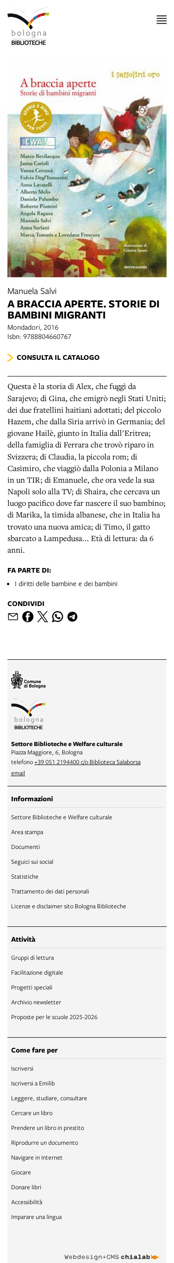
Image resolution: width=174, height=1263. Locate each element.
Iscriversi (22, 1068)
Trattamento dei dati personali (50, 891)
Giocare (21, 1172)
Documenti (25, 846)
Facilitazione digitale (37, 972)
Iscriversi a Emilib (33, 1083)
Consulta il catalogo (58, 357)
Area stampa (27, 832)
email (18, 773)
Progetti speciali (31, 987)
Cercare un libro (31, 1113)
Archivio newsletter (36, 1002)
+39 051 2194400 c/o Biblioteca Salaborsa (87, 762)
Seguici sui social (32, 861)
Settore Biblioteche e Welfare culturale (61, 817)
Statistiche (25, 876)
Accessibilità (26, 1202)
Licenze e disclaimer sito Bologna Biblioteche (68, 906)
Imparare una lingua (36, 1216)
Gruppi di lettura (32, 957)
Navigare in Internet (37, 1157)
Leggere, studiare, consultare (49, 1098)
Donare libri (26, 1187)
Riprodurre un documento (44, 1142)
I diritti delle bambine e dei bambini (66, 583)
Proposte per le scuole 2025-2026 (54, 1017)
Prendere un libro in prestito (47, 1127)
